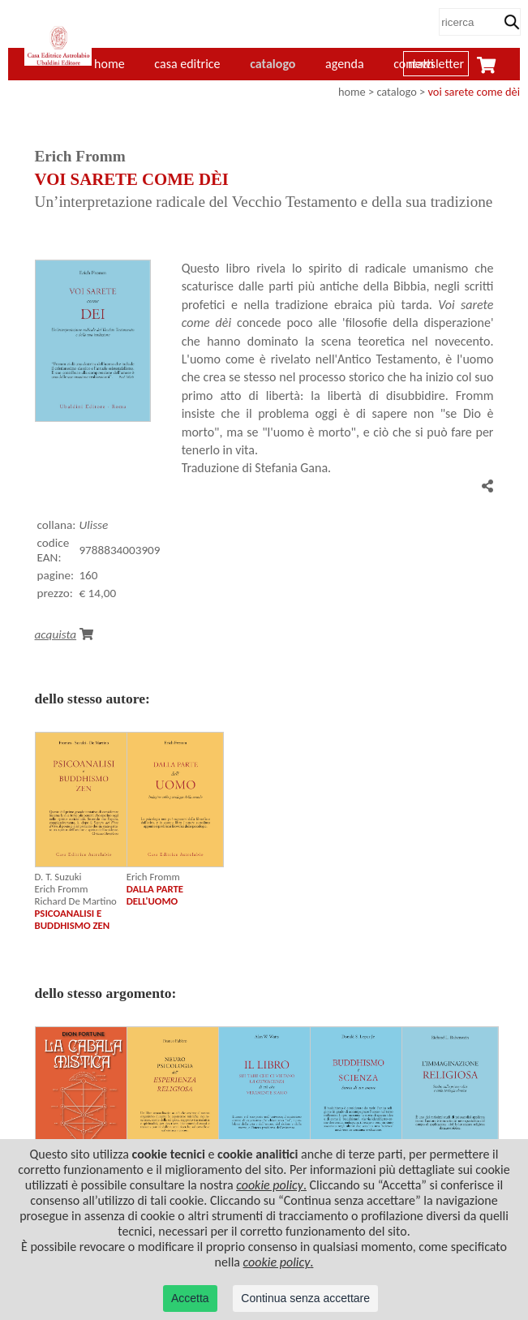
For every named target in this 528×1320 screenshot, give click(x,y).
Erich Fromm (61, 889)
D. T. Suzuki (58, 877)
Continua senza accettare (305, 1298)
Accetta (190, 1298)
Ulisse (93, 525)
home (352, 91)
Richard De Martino (76, 901)
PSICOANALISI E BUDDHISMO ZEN (72, 919)
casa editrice (187, 63)
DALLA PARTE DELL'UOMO (155, 895)
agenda (344, 63)
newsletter (436, 63)
